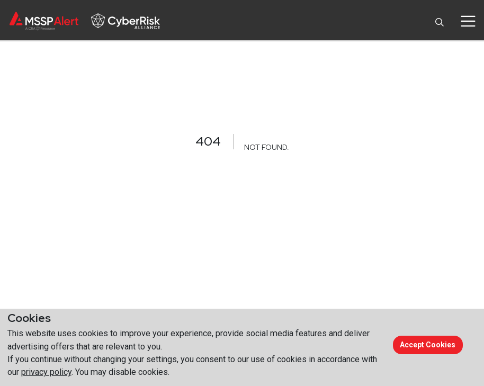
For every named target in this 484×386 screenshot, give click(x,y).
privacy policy (46, 372)
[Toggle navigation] (468, 21)
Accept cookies (427, 344)
